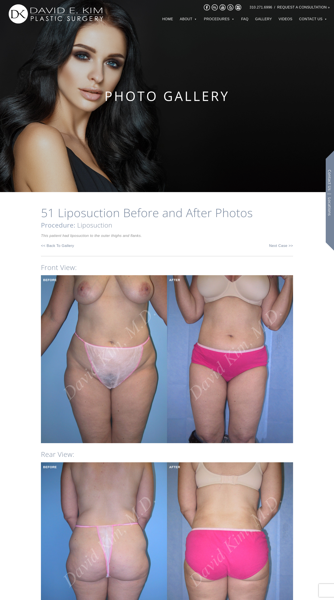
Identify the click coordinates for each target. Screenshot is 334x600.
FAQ (245, 19)
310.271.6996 (261, 7)
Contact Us (311, 19)
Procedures (217, 19)
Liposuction (94, 225)
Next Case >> (281, 246)
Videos (285, 19)
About (186, 19)
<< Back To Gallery (57, 246)
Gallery (263, 19)
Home (167, 19)
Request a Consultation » (303, 7)
